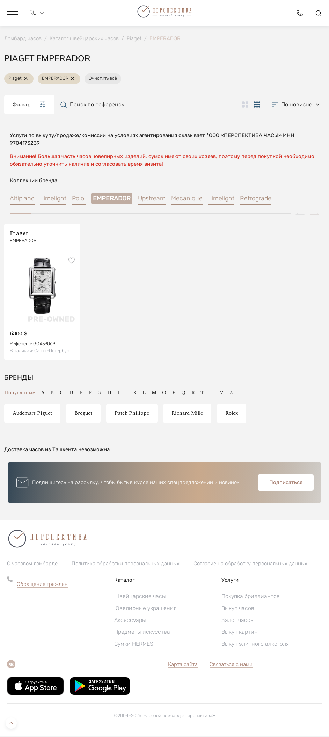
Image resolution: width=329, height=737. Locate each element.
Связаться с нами (231, 665)
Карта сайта (183, 665)
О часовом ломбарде (32, 564)
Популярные (19, 393)
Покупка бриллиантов (250, 597)
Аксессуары (130, 621)
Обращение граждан (42, 585)
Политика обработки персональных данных (126, 564)
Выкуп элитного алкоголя (255, 645)
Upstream (152, 199)
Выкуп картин (239, 633)
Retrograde (255, 199)
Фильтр (29, 105)
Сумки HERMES (133, 645)
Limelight (53, 199)
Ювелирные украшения (145, 609)
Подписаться (285, 483)
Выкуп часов (237, 609)
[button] (12, 12)
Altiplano (22, 199)
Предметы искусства (142, 633)
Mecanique (187, 199)
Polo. (79, 199)
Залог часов (237, 621)
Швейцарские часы (140, 597)
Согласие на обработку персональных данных (250, 564)
